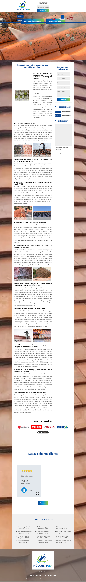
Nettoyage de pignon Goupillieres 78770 (43, 528)
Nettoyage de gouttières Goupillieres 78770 (25, 532)
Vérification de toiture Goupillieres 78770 (43, 537)
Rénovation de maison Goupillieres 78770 (62, 528)
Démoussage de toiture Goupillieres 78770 (25, 528)
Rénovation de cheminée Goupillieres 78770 (63, 541)
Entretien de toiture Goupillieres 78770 (62, 537)
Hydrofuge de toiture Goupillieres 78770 (24, 537)
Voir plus (43, 503)
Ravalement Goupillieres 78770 (63, 532)
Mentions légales (49, 579)
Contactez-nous (62, 579)
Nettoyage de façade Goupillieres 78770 (43, 532)
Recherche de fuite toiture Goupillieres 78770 (45, 541)
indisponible (29, 16)
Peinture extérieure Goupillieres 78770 (23, 541)
